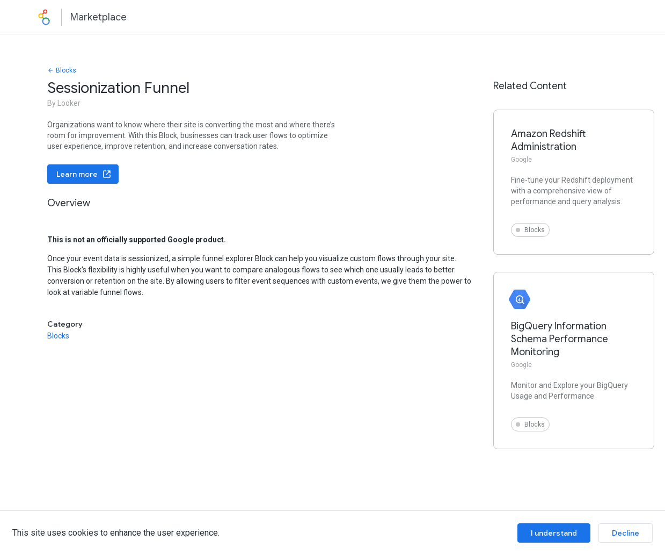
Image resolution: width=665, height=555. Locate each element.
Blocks (61, 70)
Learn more (84, 174)
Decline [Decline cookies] (625, 533)
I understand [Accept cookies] (554, 533)
